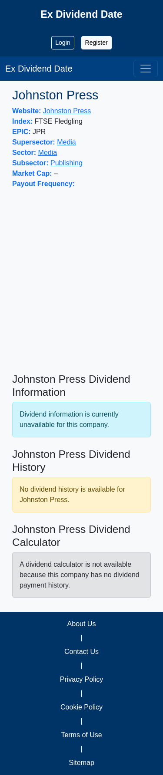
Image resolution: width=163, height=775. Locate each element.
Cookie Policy (81, 707)
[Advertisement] (81, 281)
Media (66, 142)
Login (62, 42)
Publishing (66, 163)
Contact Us (81, 651)
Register (96, 42)
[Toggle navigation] (145, 68)
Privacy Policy (81, 679)
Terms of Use (81, 735)
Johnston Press (67, 111)
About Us (81, 623)
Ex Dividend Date (39, 68)
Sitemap (81, 762)
